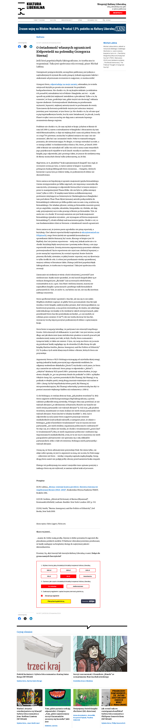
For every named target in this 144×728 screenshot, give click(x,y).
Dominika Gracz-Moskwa (83, 681)
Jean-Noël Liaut (33, 723)
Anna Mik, (91, 715)
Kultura (53, 20)
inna (88, 576)
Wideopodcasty (67, 20)
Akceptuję (52, 596)
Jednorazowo (78, 586)
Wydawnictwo (92, 20)
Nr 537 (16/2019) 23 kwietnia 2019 (48, 43)
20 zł (68, 576)
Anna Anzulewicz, (80, 715)
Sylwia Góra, (22, 681)
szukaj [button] (108, 20)
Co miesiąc (52, 586)
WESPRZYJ (117, 13)
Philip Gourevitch (118, 723)
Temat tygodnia (39, 20)
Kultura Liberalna (31, 9)
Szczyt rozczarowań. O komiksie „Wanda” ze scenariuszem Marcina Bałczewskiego (93, 675)
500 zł (49, 570)
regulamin (55, 596)
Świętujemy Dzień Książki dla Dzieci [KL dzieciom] (85, 709)
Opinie (80, 20)
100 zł (87, 570)
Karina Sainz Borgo (34, 681)
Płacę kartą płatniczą (56, 601)
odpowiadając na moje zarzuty (63, 84)
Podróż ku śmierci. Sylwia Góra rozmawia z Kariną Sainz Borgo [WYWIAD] (43, 675)
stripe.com (88, 601)
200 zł (68, 570)
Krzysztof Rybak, (80, 717)
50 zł (49, 576)
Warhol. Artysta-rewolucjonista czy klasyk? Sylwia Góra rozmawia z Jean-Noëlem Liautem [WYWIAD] (29, 713)
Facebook (19, 46)
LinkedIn (31, 46)
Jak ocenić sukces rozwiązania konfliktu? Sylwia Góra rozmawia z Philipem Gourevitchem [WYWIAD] (113, 713)
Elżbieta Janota (51, 726)
